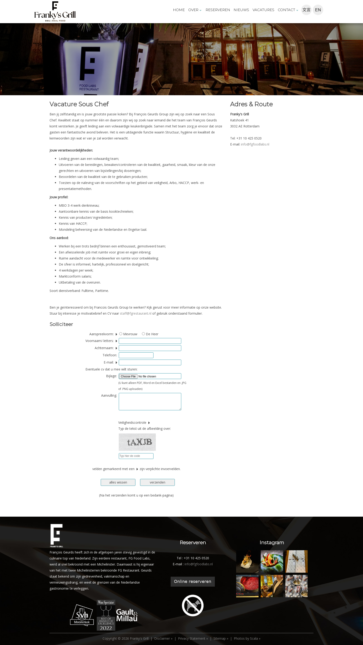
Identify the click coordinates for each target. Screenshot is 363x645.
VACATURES (263, 10)
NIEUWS (241, 10)
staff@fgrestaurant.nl (135, 313)
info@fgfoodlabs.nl (255, 144)
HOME (179, 10)
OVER (195, 10)
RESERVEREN (218, 10)
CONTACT (288, 10)
